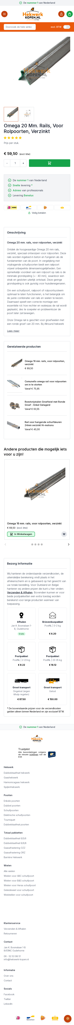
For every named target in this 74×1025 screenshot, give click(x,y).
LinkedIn (8, 1003)
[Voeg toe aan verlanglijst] (64, 534)
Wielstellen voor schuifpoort (18, 894)
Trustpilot (24, 749)
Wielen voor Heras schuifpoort (20, 885)
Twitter (7, 999)
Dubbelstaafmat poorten (16, 824)
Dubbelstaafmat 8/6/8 (15, 843)
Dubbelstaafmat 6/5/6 (15, 838)
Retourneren (10, 933)
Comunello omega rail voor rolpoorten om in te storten (45, 383)
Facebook (9, 994)
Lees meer (13, 330)
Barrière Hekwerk (13, 857)
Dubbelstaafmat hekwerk (17, 772)
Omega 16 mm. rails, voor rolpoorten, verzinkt (45, 363)
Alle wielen (9, 871)
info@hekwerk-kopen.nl (16, 959)
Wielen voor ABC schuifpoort (19, 876)
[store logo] (33, 14)
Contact (8, 980)
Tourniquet (9, 819)
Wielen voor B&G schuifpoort (19, 880)
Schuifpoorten (11, 810)
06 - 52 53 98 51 (12, 956)
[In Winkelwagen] (21, 534)
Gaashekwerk (11, 777)
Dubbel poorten (12, 805)
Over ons (8, 975)
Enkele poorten (12, 801)
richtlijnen (33, 754)
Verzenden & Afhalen (19, 592)
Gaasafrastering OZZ (14, 847)
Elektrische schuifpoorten (17, 815)
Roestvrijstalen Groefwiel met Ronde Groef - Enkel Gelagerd (45, 403)
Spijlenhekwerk (12, 787)
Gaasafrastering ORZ (14, 852)
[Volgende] (68, 544)
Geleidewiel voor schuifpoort (19, 890)
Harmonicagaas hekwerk (17, 782)
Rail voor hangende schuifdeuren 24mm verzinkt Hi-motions (43, 424)
